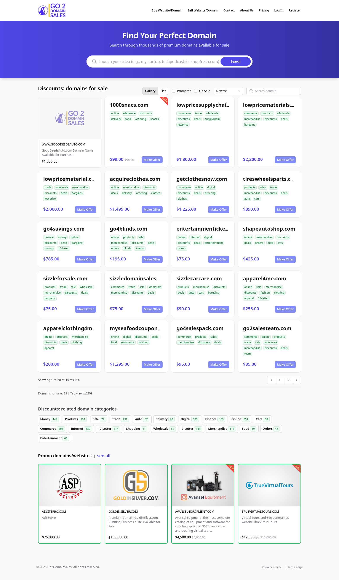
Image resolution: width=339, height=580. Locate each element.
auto (247, 198)
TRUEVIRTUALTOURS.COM (260, 511)
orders (115, 248)
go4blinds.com (128, 228)
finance (49, 237)
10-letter (63, 248)
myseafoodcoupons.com (141, 328)
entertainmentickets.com (209, 228)
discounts (146, 113)
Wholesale (164, 428)
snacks (154, 119)
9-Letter (192, 428)
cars (256, 198)
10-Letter (109, 428)
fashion (265, 292)
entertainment (214, 243)
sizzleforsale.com (65, 278)
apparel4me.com (264, 278)
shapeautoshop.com (269, 228)
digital (211, 187)
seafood (144, 342)
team (247, 353)
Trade (120, 419)
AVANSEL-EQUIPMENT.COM (194, 511)
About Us (247, 10)
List (163, 91)
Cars (263, 419)
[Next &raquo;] (297, 380)
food (128, 119)
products (267, 113)
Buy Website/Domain (167, 10)
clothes (155, 193)
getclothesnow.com (201, 178)
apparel (249, 298)
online (115, 113)
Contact (229, 10)
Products (76, 419)
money (62, 237)
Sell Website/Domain (203, 10)
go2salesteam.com (267, 328)
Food (249, 428)
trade (198, 113)
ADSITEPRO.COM (54, 511)
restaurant (127, 342)
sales (263, 187)
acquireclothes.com (135, 178)
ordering (140, 119)
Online (240, 419)
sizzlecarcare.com (199, 278)
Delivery (165, 419)
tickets (182, 248)
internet (195, 237)
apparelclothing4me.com (75, 328)
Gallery (150, 91)
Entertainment (54, 438)
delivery (116, 119)
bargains (249, 124)
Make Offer (152, 160)
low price (50, 198)
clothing (279, 292)
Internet (81, 428)
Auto (142, 419)
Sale (99, 419)
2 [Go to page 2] (288, 380)
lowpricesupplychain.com (209, 104)
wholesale (129, 113)
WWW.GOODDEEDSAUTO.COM (63, 144)
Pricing (264, 10)
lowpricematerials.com (272, 104)
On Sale (204, 91)
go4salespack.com (200, 328)
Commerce (52, 428)
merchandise (252, 119)
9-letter (139, 248)
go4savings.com (64, 228)
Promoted (184, 91)
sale (141, 237)
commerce (184, 113)
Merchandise (222, 428)
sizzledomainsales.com (139, 278)
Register (295, 10)
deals (197, 119)
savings (49, 248)
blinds (127, 248)
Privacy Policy (271, 567)
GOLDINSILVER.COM (123, 511)
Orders (271, 428)
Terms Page (294, 567)
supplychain (212, 119)
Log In (278, 10)
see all (103, 456)
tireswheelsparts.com (271, 178)
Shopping (136, 428)
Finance (215, 419)
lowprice (183, 124)
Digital (190, 419)
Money (49, 419)
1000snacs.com (129, 104)
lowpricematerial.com (71, 178)
